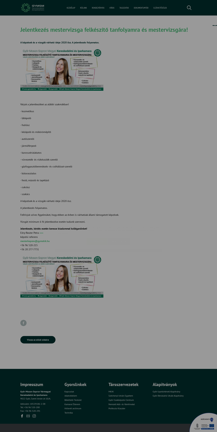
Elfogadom (97, 224)
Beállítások (119, 224)
